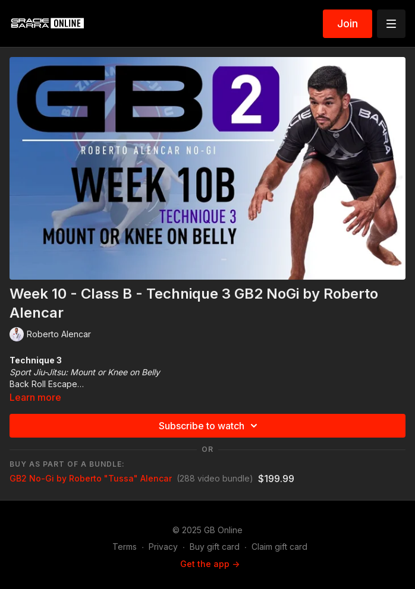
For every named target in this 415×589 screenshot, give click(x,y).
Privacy (163, 547)
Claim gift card (279, 547)
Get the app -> (210, 564)
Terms (124, 547)
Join (347, 23)
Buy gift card (215, 547)
